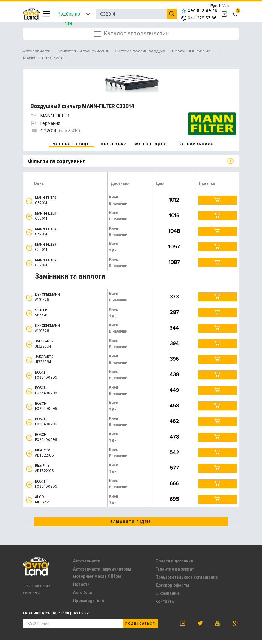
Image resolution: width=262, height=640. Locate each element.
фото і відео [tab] (151, 144)
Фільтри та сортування (57, 161)
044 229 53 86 (199, 17)
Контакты (165, 601)
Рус (213, 5)
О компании (167, 593)
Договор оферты (172, 585)
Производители (88, 600)
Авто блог (83, 592)
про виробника (194, 144)
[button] (29, 201)
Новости (81, 584)
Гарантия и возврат (175, 569)
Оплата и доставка (174, 561)
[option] (132, 83)
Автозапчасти (86, 561)
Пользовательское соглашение (187, 577)
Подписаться (140, 623)
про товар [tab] (113, 144)
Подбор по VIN (73, 14)
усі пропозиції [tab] (71, 144)
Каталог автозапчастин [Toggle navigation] (131, 33)
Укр (225, 5)
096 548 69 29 (199, 10)
